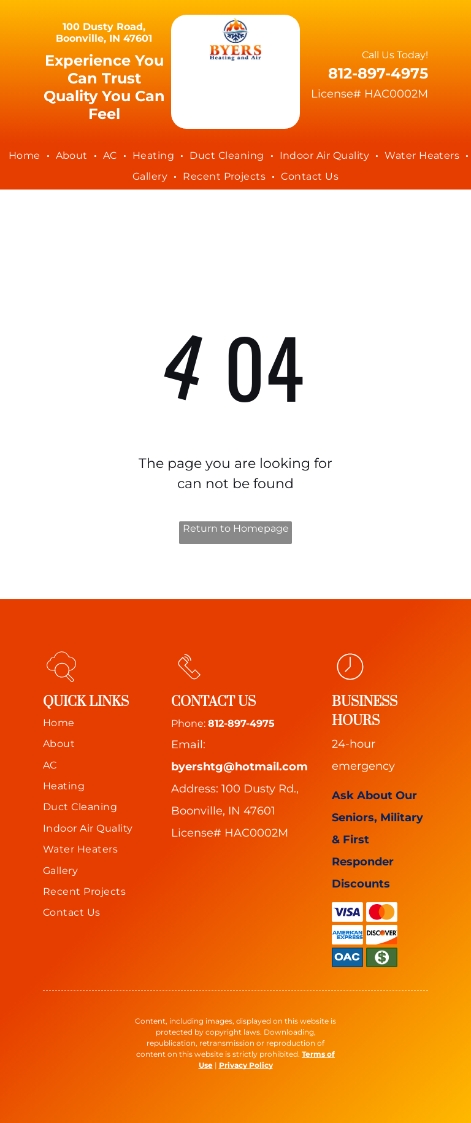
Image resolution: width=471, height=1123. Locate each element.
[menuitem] (26, 155)
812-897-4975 (241, 723)
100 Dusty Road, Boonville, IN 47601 (104, 32)
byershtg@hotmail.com (239, 766)
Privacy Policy (246, 1065)
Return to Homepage (236, 528)
